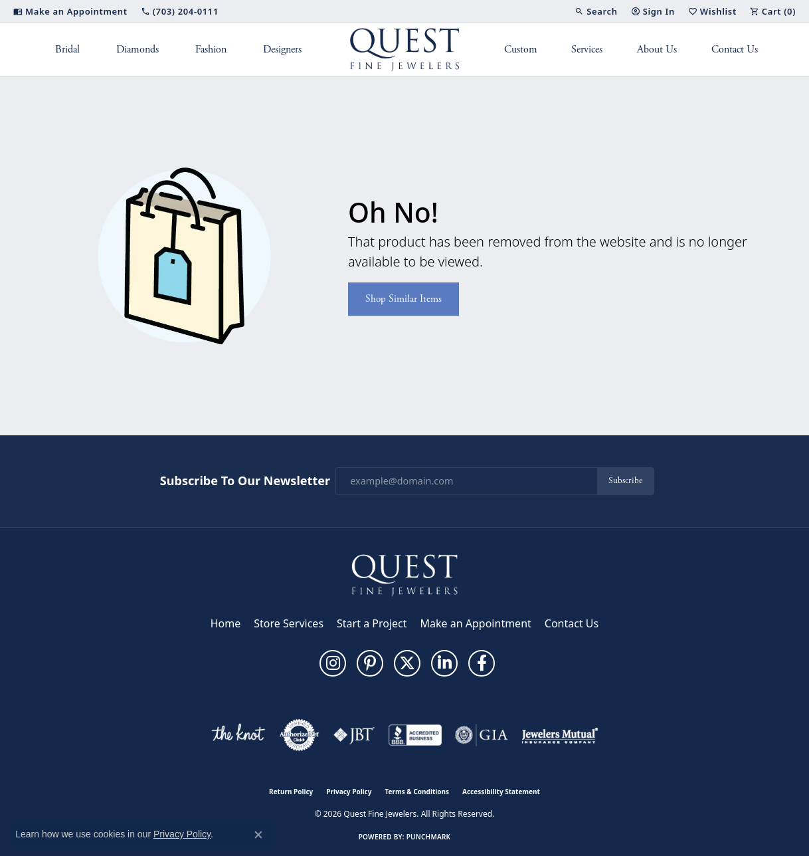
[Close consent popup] (258, 835)
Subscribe (625, 480)
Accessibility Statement (501, 791)
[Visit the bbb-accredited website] (415, 735)
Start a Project (371, 623)
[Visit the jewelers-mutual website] (559, 735)
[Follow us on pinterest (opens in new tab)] (370, 663)
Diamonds (137, 49)
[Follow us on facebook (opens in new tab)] (481, 663)
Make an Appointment (475, 623)
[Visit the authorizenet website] (299, 735)
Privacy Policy (348, 791)
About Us (657, 49)
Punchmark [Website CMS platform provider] (428, 836)
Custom (520, 49)
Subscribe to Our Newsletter (245, 481)
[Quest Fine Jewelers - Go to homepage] (404, 574)
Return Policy (291, 791)
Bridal (67, 49)
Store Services (288, 623)
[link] (70, 11)
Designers (282, 49)
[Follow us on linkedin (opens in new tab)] (444, 663)
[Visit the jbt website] (354, 735)
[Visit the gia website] (481, 735)
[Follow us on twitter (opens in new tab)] (407, 663)
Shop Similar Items (403, 298)
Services (586, 49)
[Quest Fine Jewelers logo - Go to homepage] (405, 49)
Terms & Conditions (417, 791)
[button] (596, 11)
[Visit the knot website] (238, 735)
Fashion (210, 49)
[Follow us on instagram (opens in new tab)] (332, 663)
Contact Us (734, 49)
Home (226, 623)
